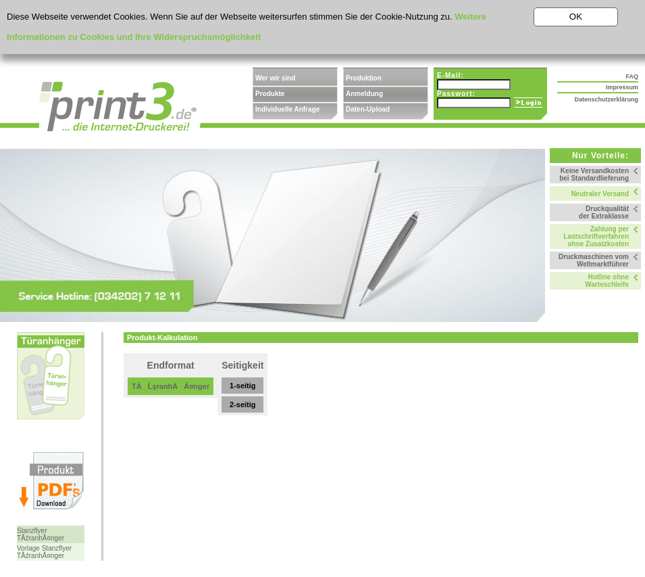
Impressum (622, 87)
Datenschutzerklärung (606, 99)
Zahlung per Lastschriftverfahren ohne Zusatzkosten (596, 236)
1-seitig (243, 386)
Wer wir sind (275, 78)
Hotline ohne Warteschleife (607, 280)
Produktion (364, 78)
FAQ (631, 76)
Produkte (269, 93)
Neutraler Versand (600, 194)
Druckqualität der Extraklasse (604, 212)
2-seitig (243, 404)
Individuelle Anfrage (287, 109)
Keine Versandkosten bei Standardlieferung (594, 174)
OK (575, 16)
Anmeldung (364, 93)
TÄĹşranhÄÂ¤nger (170, 386)
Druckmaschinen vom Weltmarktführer (594, 260)
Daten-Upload (368, 109)
